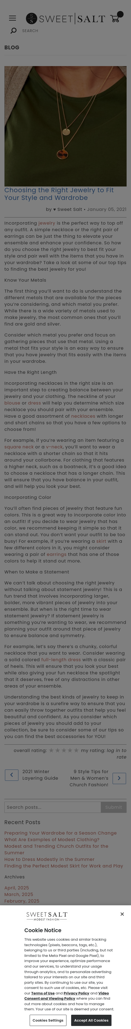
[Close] (122, 918)
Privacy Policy (76, 996)
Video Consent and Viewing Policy (66, 999)
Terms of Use (43, 996)
